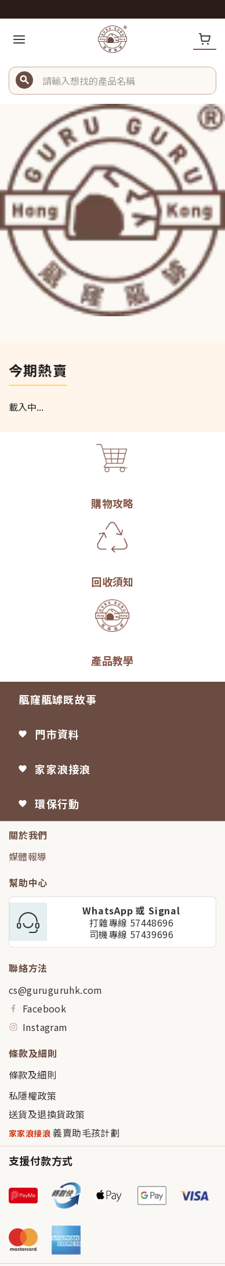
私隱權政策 (32, 1095)
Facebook (37, 1008)
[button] (124, 80)
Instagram (38, 1027)
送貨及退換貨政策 (47, 1114)
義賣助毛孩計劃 (64, 1133)
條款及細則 (32, 1074)
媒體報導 (28, 856)
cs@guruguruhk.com (56, 990)
